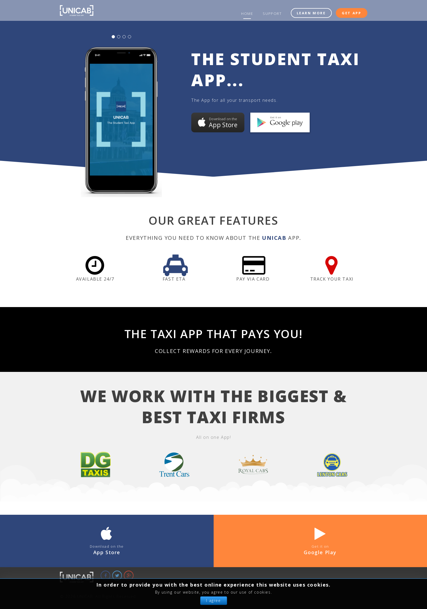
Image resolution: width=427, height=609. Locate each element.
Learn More (311, 13)
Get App (351, 13)
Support (272, 13)
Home (247, 13)
